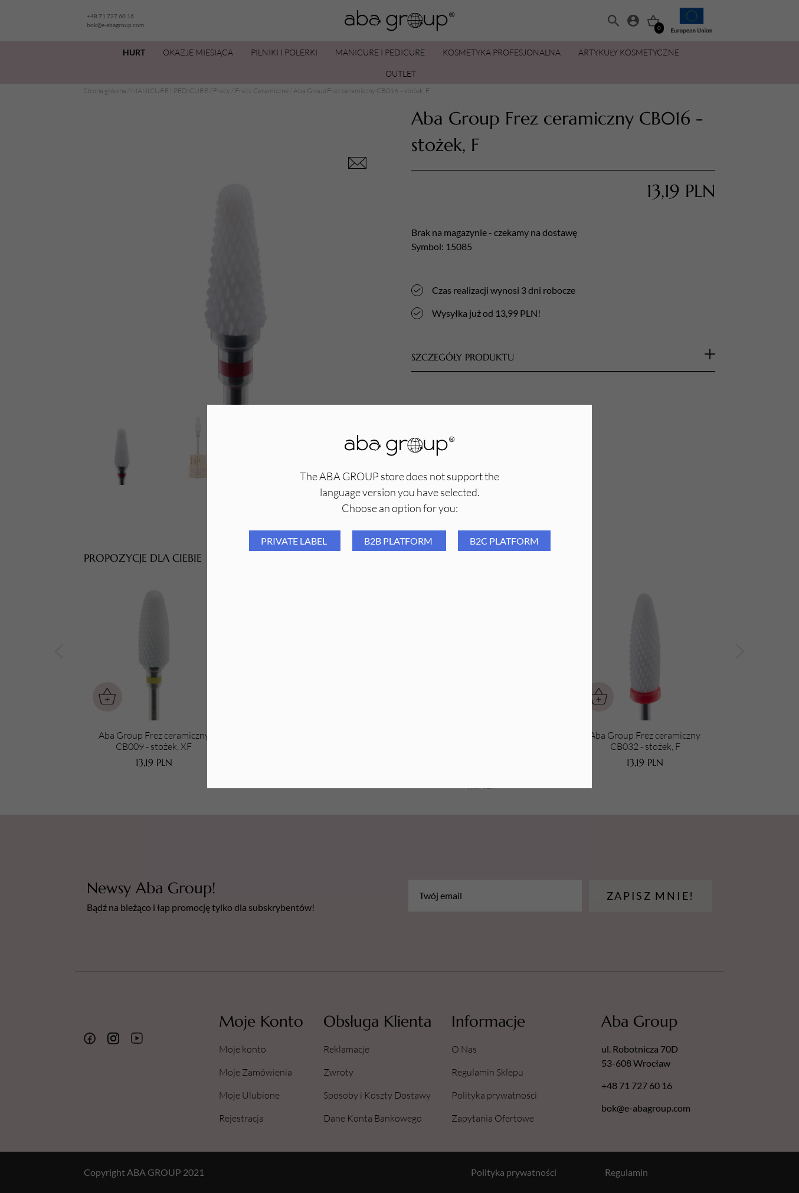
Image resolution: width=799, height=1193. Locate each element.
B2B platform (399, 540)
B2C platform (504, 540)
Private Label (295, 540)
